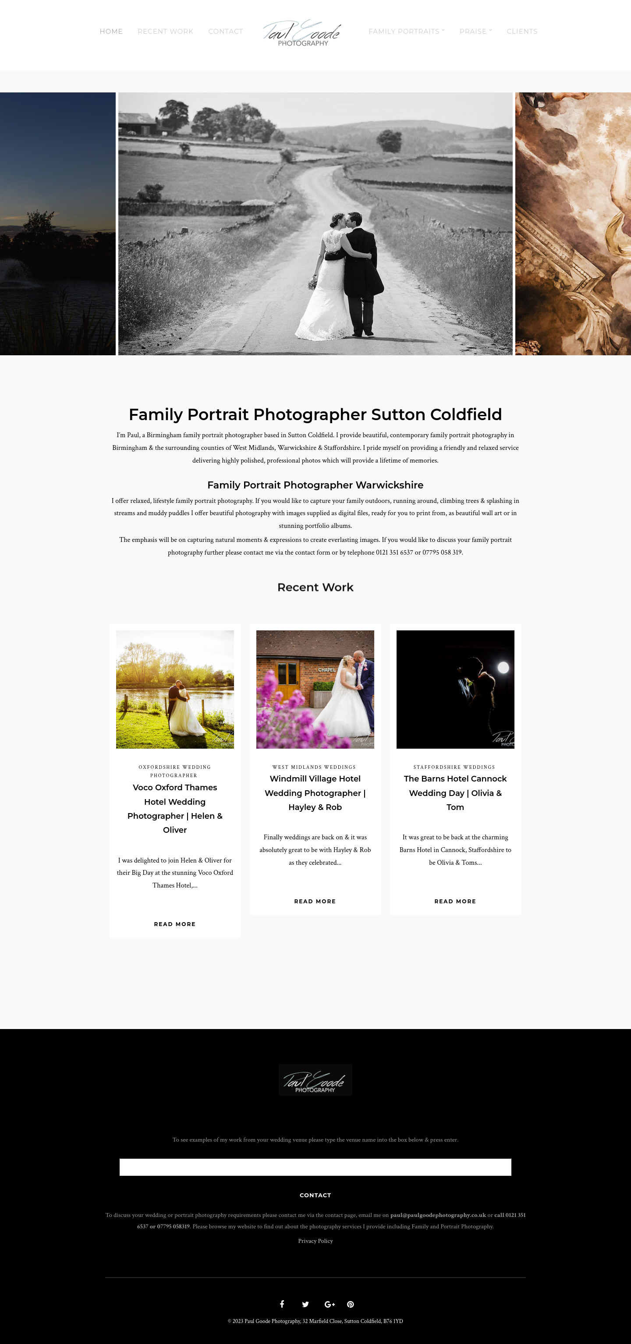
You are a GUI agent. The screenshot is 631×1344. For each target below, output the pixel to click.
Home (111, 31)
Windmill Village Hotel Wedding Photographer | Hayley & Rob (315, 793)
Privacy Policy (315, 1241)
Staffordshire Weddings (455, 767)
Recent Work (166, 31)
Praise (473, 31)
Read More (175, 924)
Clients (522, 31)
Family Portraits (404, 31)
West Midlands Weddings (314, 767)
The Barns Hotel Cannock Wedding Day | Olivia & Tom (455, 793)
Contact (225, 31)
